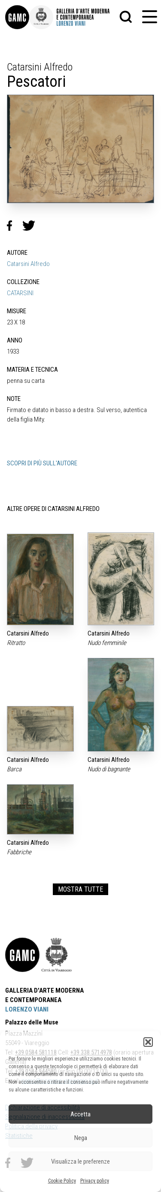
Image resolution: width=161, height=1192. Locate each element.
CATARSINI (20, 293)
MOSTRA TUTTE (80, 889)
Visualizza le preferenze (80, 1161)
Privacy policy (94, 1181)
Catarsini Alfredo (28, 264)
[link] (17, 17)
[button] (148, 1042)
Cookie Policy (62, 1181)
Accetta (80, 1114)
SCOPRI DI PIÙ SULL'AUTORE (42, 463)
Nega (80, 1138)
